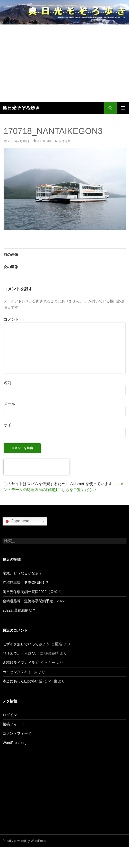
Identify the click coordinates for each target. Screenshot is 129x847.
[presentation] (37, 467)
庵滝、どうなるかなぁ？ (22, 573)
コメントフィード (17, 733)
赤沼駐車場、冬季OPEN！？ (26, 582)
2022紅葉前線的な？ (19, 610)
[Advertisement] (64, 63)
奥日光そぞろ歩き (21, 108)
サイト (9, 425)
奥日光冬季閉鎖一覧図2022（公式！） (34, 592)
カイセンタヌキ (15, 672)
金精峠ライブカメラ (19, 662)
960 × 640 (44, 141)
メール (9, 404)
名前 (7, 382)
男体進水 (64, 141)
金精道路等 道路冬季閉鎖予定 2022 (34, 601)
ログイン (10, 715)
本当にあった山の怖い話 (22, 681)
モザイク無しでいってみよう (26, 644)
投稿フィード (13, 724)
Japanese (16, 521)
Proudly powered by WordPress (24, 841)
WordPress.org (15, 743)
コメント (14, 319)
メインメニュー (123, 108)
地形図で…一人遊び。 (21, 653)
